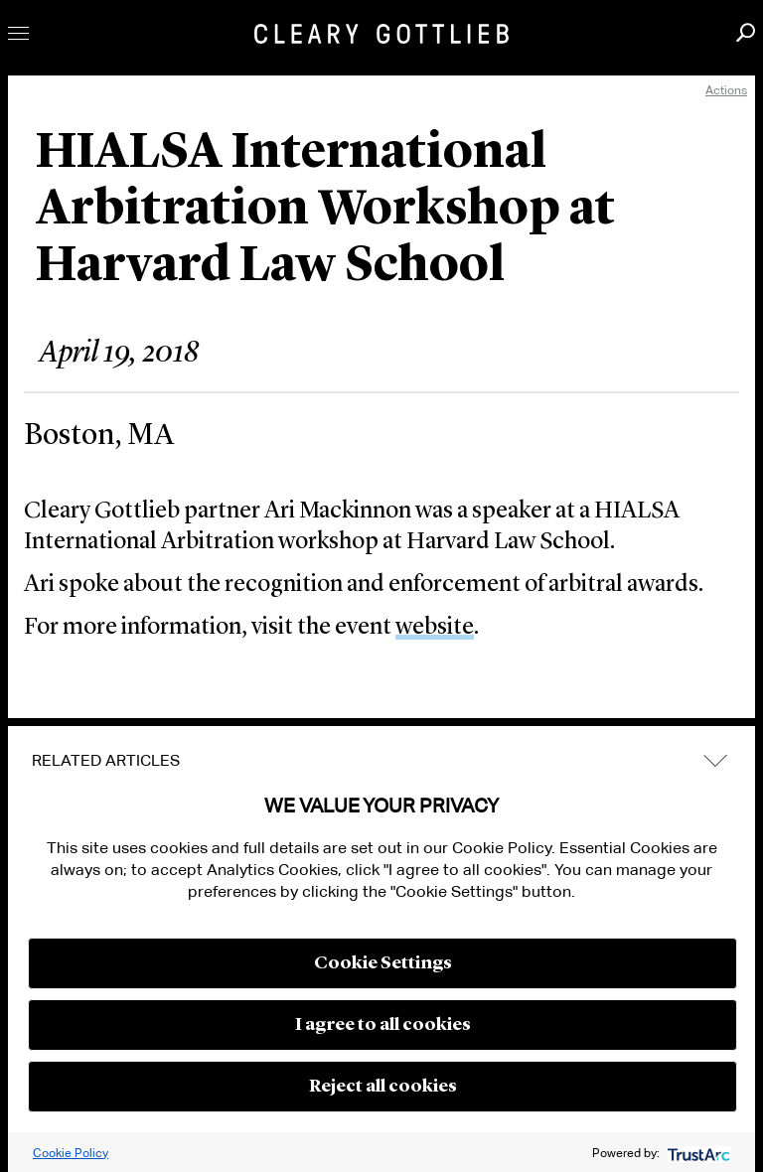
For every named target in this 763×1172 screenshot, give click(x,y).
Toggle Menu (18, 33)
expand (715, 760)
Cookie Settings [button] (383, 963)
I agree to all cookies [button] (383, 1025)
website (434, 628)
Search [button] (745, 32)
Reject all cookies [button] (383, 1087)
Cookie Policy (70, 1152)
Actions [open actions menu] (726, 89)
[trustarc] (697, 1152)
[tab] (381, 761)
